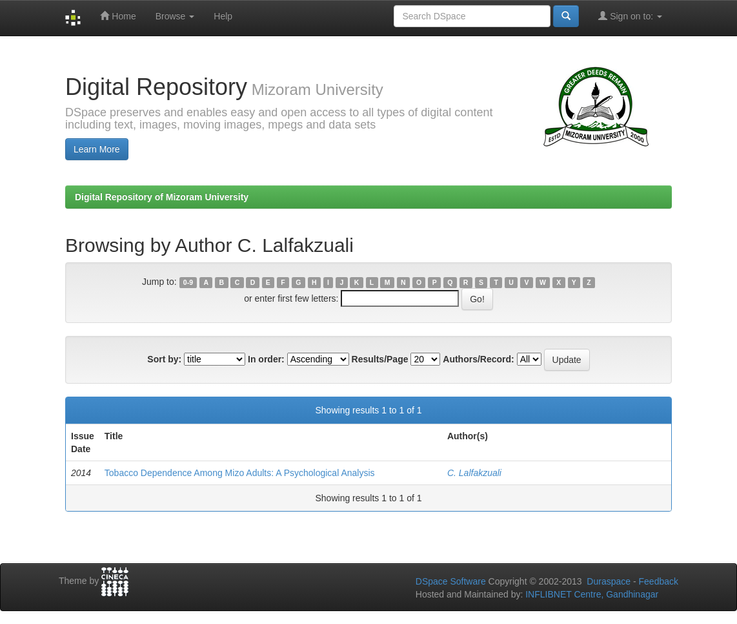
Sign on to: (630, 15)
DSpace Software (451, 581)
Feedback (658, 581)
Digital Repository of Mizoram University (161, 197)
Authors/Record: (478, 359)
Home (118, 15)
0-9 (188, 282)
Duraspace (609, 581)
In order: (266, 359)
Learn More (97, 149)
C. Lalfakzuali (474, 473)
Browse (175, 16)
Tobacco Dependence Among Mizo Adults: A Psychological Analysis (240, 473)
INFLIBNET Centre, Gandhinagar (590, 594)
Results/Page (380, 359)
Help (223, 16)
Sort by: (164, 359)
